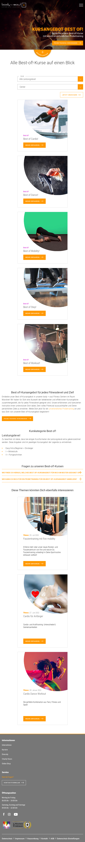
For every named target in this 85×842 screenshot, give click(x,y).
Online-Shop (6, 763)
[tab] (42, 472)
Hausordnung (33, 838)
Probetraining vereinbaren (66, 43)
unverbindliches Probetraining (61, 409)
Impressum (20, 838)
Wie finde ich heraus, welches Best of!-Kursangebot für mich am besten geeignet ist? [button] (41, 472)
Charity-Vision (7, 759)
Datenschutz (7, 838)
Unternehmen (7, 745)
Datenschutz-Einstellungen (68, 838)
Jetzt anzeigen (69, 95)
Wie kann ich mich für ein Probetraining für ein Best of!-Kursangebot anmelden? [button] (39, 479)
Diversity (5, 754)
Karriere (5, 750)
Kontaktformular (12, 783)
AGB (52, 838)
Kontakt (44, 838)
